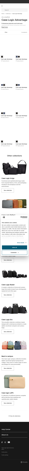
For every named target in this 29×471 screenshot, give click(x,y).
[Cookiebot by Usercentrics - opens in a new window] (20, 217)
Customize (14, 252)
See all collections (14, 416)
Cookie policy (4, 452)
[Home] (6, 6)
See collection (8, 190)
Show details (20, 242)
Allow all (14, 247)
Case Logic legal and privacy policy (8, 448)
